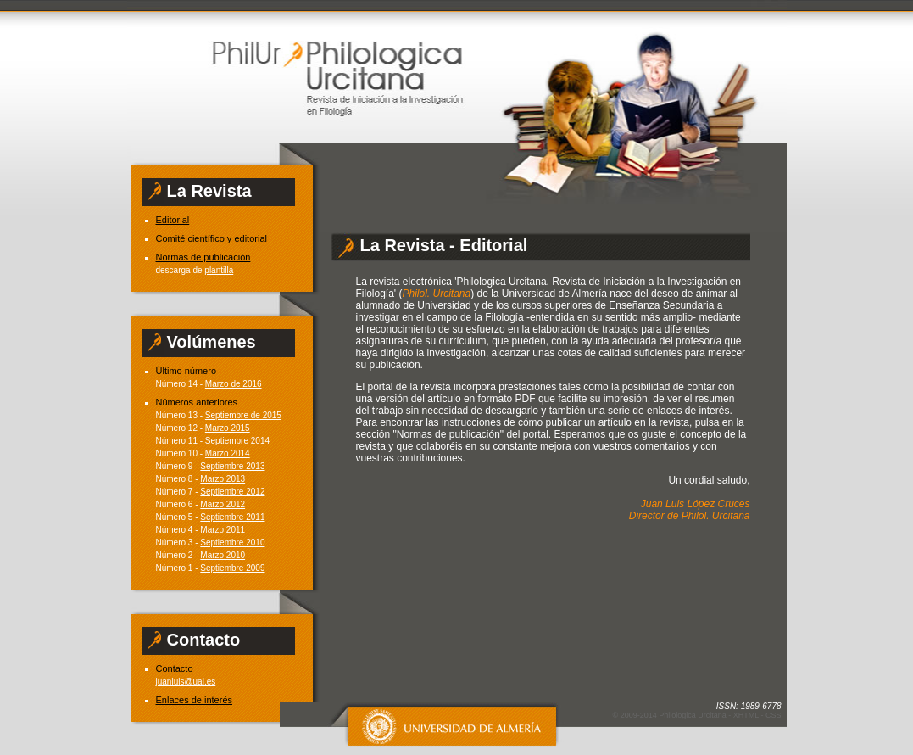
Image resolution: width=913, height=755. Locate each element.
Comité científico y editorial (211, 238)
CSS (773, 715)
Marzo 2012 (222, 504)
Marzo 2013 (222, 479)
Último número (186, 371)
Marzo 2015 (227, 428)
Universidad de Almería (441, 724)
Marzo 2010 (222, 555)
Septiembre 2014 (237, 440)
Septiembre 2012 (232, 491)
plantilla (218, 270)
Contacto (174, 668)
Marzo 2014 (227, 453)
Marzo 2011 (222, 529)
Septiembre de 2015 (243, 415)
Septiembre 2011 (232, 517)
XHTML (746, 715)
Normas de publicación (203, 257)
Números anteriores (197, 402)
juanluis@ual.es (186, 681)
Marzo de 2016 (233, 384)
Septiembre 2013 (232, 466)
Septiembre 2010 (232, 542)
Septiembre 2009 (232, 568)
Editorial (173, 220)
